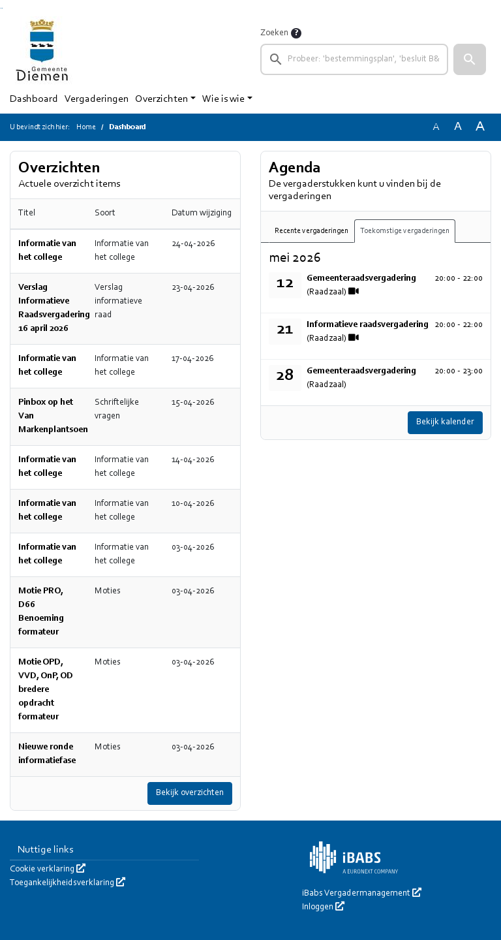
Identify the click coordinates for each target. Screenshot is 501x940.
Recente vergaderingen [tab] (311, 231)
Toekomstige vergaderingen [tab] (404, 231)
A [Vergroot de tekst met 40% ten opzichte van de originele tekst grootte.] (480, 126)
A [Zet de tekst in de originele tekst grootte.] (436, 127)
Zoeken (274, 33)
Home (86, 127)
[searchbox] (354, 59)
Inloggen (323, 907)
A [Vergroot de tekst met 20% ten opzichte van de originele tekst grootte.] (458, 127)
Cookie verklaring (47, 869)
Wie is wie (223, 99)
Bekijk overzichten (190, 793)
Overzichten (161, 99)
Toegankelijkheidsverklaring (67, 883)
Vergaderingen (97, 99)
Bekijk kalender (445, 422)
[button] (469, 59)
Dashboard (34, 99)
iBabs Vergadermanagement (361, 893)
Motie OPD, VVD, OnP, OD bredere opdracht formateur (45, 690)
